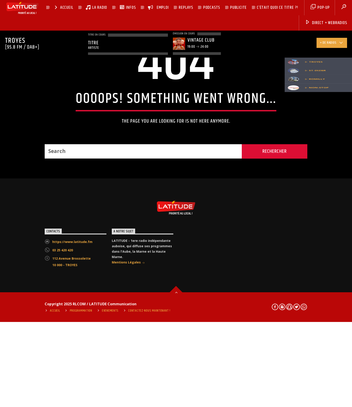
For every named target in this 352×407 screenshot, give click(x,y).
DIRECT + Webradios (326, 23)
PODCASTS (211, 7)
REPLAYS (186, 7)
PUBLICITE (238, 7)
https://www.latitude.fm (72, 370)
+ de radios (332, 43)
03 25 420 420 (62, 378)
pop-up (320, 7)
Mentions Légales (128, 391)
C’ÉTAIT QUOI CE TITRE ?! (277, 7)
